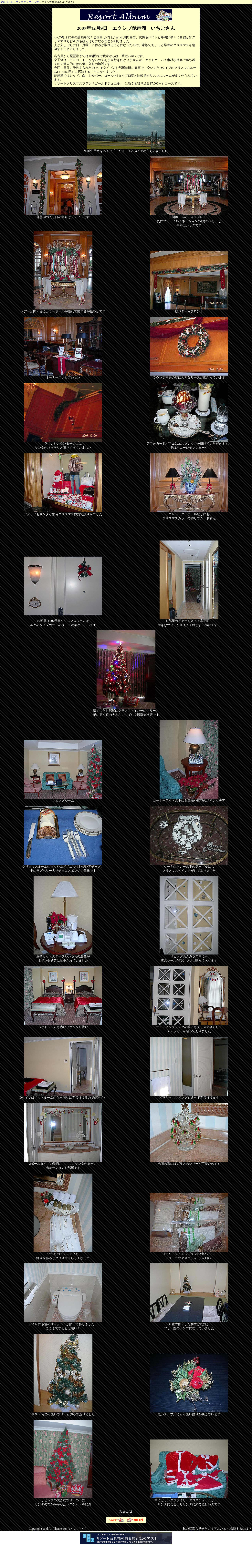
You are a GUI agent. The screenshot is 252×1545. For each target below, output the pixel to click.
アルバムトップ (9, 2)
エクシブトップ (30, 2)
